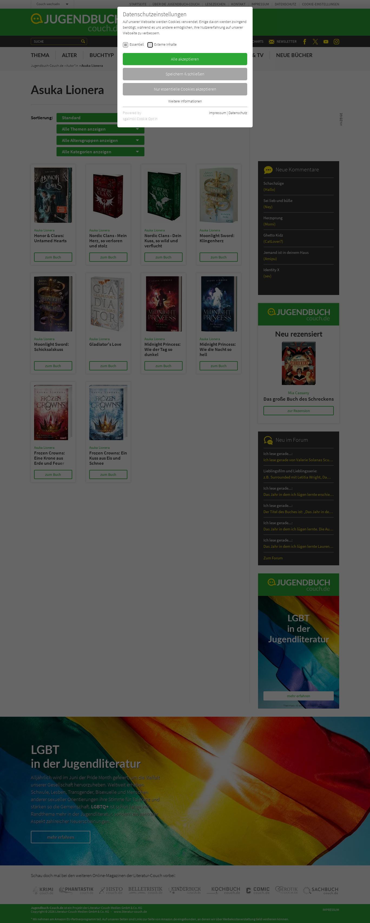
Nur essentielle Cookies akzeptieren (185, 89)
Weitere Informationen (185, 101)
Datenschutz (238, 112)
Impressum (217, 112)
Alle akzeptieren (185, 59)
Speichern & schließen (185, 74)
